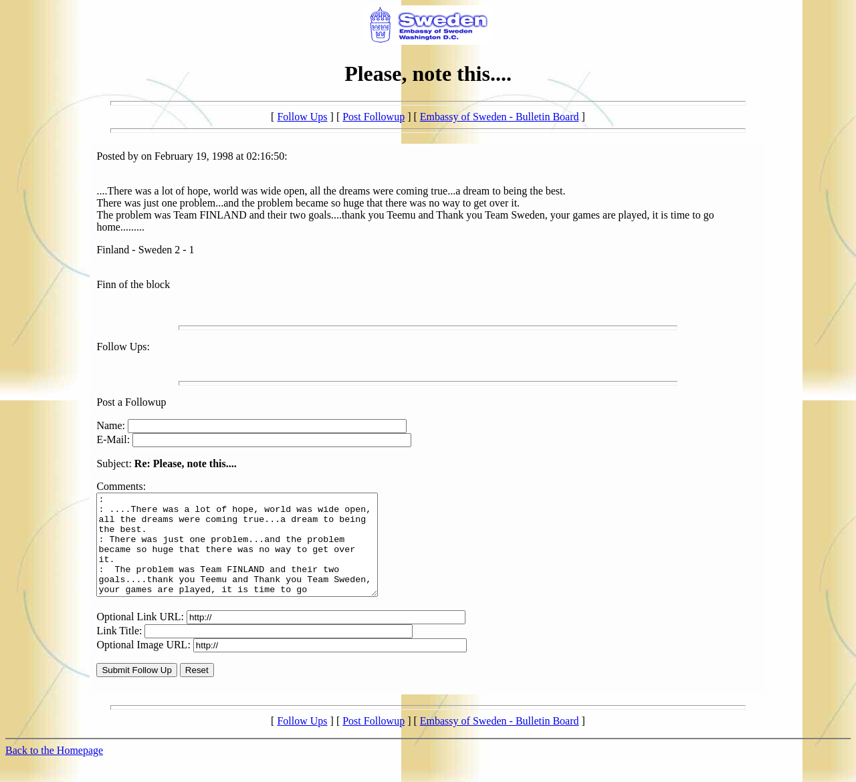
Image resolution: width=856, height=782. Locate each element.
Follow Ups (302, 116)
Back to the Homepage (54, 770)
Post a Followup (131, 402)
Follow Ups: (123, 346)
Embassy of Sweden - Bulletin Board (499, 116)
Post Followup (373, 116)
